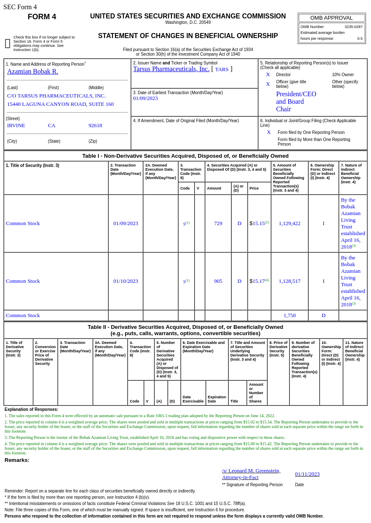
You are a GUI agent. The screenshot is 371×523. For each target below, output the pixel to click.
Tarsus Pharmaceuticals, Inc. (171, 68)
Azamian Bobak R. (32, 71)
